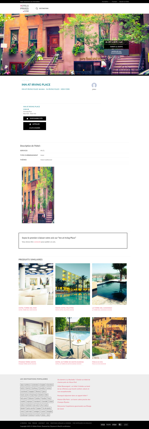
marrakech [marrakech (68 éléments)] (37, 401)
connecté (37, 242)
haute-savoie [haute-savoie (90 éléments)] (24, 395)
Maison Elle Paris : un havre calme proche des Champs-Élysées (73, 400)
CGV (47, 423)
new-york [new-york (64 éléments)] (35, 405)
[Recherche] (37, 8)
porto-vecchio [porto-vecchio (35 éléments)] (31, 408)
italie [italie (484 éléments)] (46, 395)
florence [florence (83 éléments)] (38, 391)
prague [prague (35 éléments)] (39, 408)
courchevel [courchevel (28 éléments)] (24, 391)
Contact (41, 423)
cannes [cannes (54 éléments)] (49, 388)
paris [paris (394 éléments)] (46, 405)
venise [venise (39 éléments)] (38, 415)
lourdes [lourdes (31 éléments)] (44, 398)
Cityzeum (53, 426)
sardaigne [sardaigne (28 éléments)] (36, 411)
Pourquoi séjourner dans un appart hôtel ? (72, 395)
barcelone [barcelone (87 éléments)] (50, 385)
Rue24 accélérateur (64, 426)
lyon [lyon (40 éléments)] (49, 398)
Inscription (106, 2)
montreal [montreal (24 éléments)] (28, 405)
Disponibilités (34, 118)
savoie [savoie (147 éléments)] (43, 411)
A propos (114, 1)
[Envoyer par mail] (115, 57)
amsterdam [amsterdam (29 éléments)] (35, 385)
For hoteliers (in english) (82, 423)
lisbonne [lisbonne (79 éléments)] (31, 398)
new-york (25, 80)
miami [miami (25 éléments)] (51, 401)
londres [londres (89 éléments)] (38, 398)
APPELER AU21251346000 (116, 52)
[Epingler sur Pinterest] (118, 57)
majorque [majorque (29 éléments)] (29, 401)
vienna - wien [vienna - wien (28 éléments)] (45, 415)
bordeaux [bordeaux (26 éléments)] (35, 388)
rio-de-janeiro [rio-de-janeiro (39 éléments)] (47, 408)
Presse (34, 423)
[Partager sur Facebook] (107, 57)
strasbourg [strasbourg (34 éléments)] (24, 415)
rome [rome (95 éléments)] (22, 411)
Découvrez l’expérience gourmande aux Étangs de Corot (74, 407)
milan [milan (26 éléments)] (22, 405)
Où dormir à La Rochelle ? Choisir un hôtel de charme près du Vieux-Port (73, 381)
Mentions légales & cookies (60, 423)
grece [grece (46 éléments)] (44, 391)
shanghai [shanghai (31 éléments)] (49, 411)
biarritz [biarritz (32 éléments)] (28, 388)
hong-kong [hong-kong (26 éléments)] (33, 395)
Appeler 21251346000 (34, 126)
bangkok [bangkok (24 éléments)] (42, 385)
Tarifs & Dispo (116, 47)
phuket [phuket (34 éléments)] (23, 408)
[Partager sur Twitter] (111, 57)
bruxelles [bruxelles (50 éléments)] (42, 388)
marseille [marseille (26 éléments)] (44, 401)
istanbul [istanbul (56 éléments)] (40, 395)
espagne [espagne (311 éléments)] (31, 391)
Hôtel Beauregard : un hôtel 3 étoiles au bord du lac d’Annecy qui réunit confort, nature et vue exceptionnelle (73, 388)
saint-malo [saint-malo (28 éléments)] (29, 411)
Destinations (43, 8)
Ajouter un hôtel (124, 1)
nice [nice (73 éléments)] (42, 405)
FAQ (29, 423)
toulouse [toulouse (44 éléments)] (31, 415)
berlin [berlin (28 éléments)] (22, 388)
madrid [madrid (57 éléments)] (23, 401)
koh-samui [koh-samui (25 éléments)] (24, 398)
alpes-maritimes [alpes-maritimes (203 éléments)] (25, 385)
